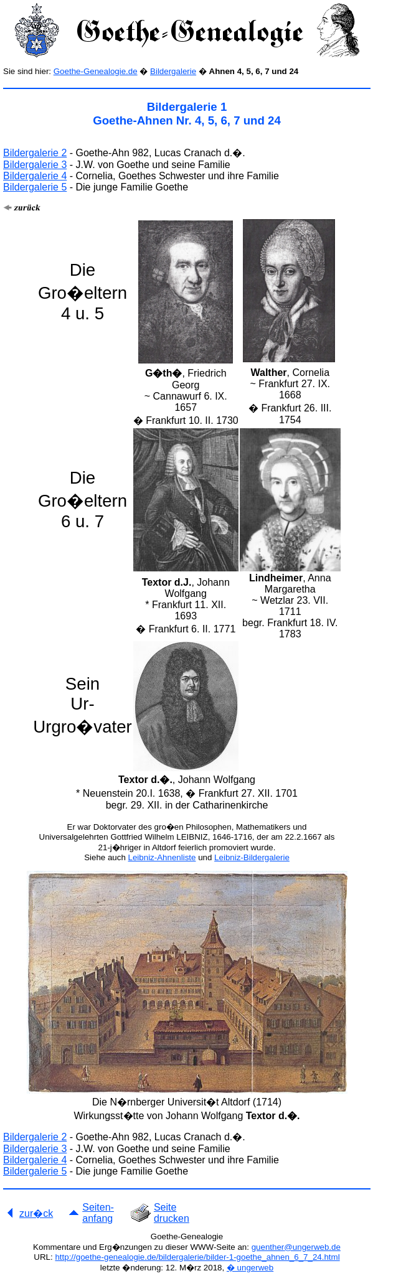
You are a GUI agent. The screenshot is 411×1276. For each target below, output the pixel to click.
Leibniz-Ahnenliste (162, 857)
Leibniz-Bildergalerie (252, 857)
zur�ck (36, 1213)
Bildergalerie (173, 71)
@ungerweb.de (312, 1247)
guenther (268, 1247)
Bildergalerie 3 (35, 164)
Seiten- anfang (98, 1213)
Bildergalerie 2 (35, 153)
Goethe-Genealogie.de (96, 71)
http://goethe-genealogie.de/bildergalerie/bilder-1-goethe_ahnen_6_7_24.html (197, 1257)
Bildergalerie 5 (35, 187)
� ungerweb (250, 1267)
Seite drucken (171, 1213)
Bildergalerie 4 (35, 176)
